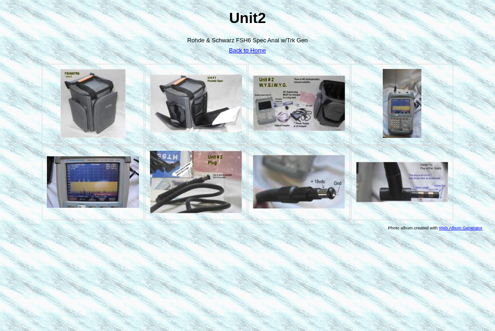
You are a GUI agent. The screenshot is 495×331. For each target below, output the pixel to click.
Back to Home (247, 50)
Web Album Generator (461, 227)
